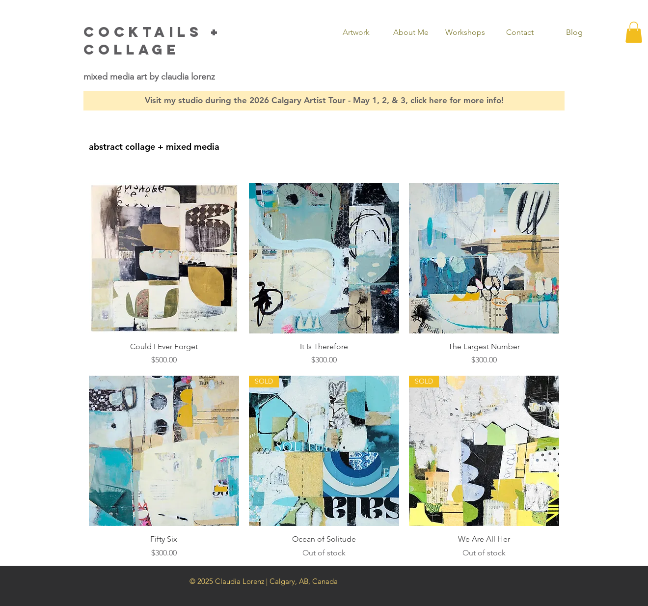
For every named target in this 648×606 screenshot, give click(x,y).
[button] (356, 32)
